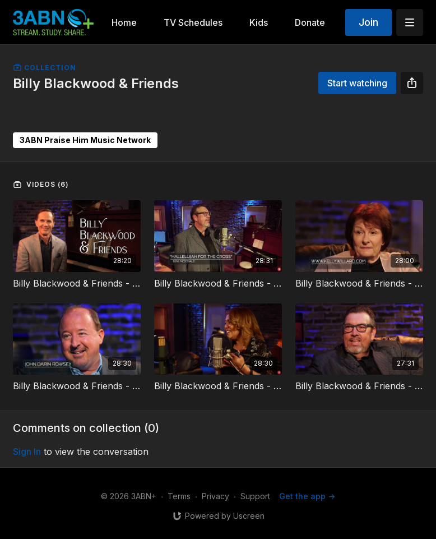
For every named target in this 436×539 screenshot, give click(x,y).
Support (255, 496)
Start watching (357, 83)
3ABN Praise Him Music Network (85, 140)
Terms (179, 496)
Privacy (215, 496)
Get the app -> (307, 496)
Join (368, 22)
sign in (27, 451)
